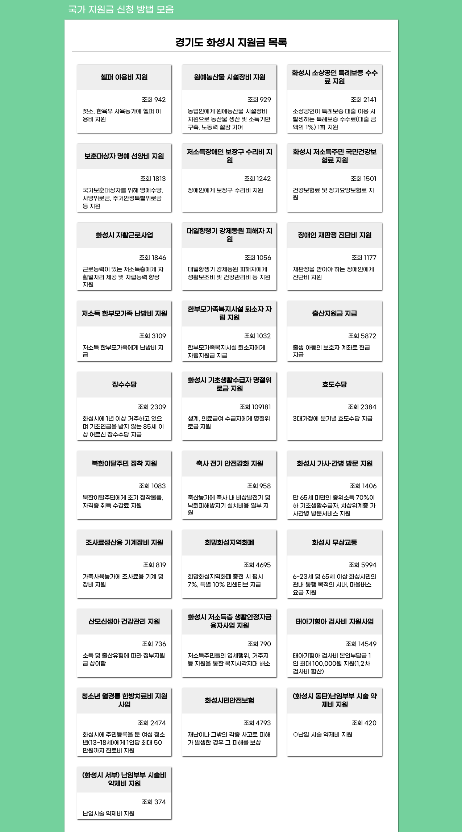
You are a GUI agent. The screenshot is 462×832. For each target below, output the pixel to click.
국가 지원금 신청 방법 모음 (121, 10)
